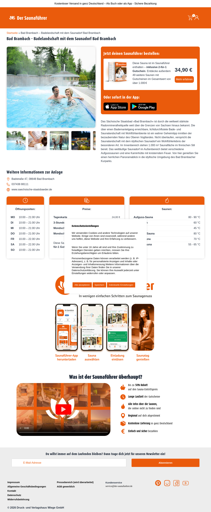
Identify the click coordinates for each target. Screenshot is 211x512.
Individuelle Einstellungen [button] (121, 285)
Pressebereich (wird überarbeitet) (75, 482)
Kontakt (11, 491)
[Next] (92, 88)
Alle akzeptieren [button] (82, 285)
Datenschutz (14, 495)
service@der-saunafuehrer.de (119, 486)
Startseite (12, 33)
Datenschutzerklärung (83, 270)
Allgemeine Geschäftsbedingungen (26, 486)
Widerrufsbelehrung (18, 499)
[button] (63, 409)
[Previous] (14, 88)
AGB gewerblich (66, 486)
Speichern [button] (99, 285)
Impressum (13, 482)
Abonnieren (165, 462)
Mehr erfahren (184, 79)
